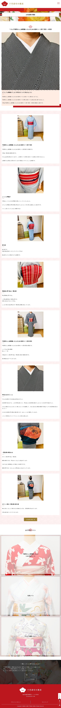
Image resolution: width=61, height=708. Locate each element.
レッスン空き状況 (59, 696)
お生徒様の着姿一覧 (30, 519)
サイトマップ (45, 702)
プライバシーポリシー (16, 702)
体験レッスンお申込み (59, 702)
